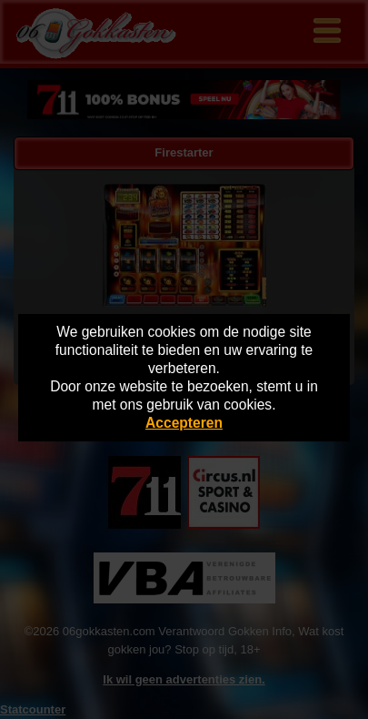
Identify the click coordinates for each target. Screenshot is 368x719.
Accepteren (184, 422)
